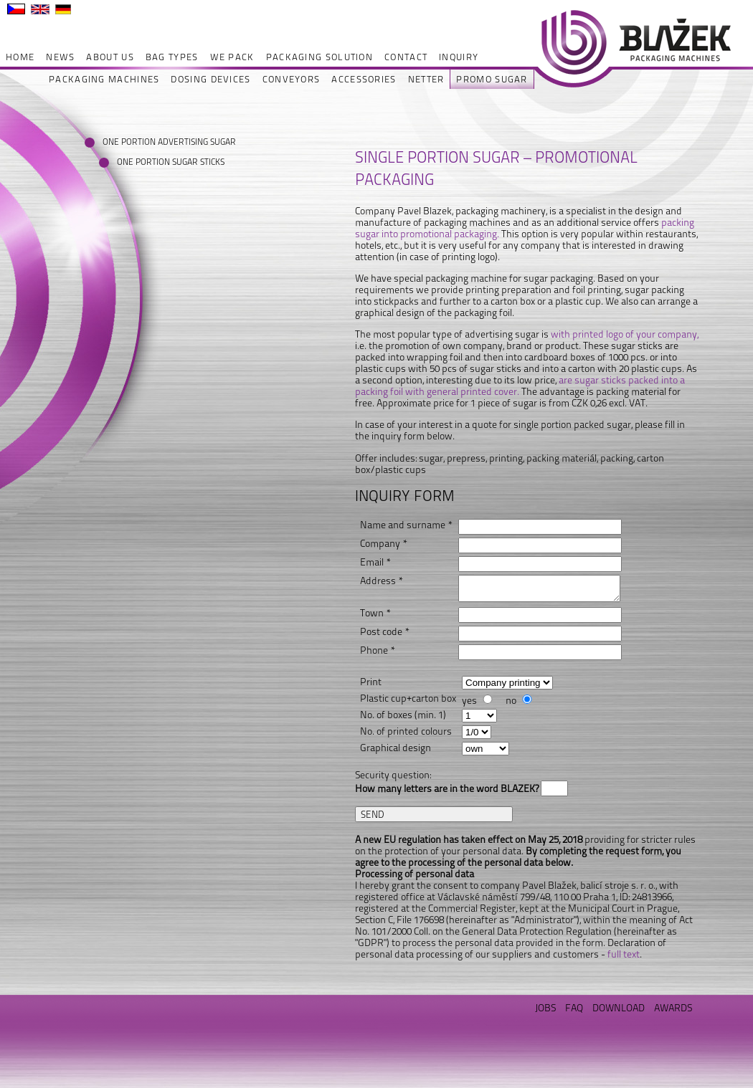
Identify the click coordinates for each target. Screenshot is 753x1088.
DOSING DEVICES (210, 79)
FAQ (574, 1007)
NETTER (426, 79)
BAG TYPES (172, 57)
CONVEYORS (291, 79)
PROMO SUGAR (491, 79)
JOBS (545, 1007)
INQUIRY (458, 57)
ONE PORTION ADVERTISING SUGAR (147, 142)
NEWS (60, 57)
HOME (20, 57)
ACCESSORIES (363, 79)
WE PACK (232, 57)
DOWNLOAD (618, 1007)
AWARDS (673, 1007)
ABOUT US (109, 57)
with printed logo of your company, (624, 334)
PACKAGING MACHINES (104, 79)
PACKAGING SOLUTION (319, 57)
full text (623, 954)
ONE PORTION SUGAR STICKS (162, 162)
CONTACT (405, 57)
